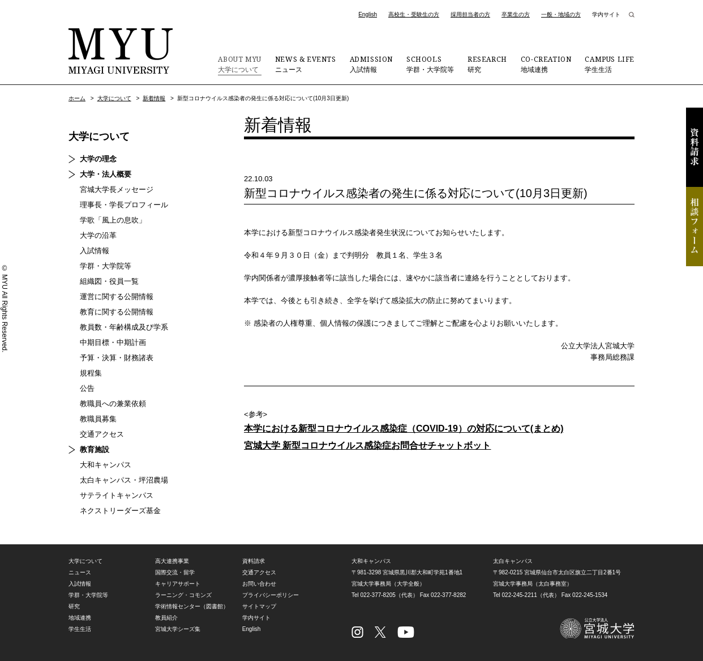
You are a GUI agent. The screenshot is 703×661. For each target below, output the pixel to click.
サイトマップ (259, 606)
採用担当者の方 (470, 14)
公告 (87, 388)
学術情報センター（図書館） (192, 606)
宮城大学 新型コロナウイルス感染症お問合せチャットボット (367, 445)
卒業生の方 (515, 14)
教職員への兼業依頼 (113, 403)
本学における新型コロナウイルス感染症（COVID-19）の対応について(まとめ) (403, 428)
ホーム (76, 98)
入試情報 (371, 64)
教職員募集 (98, 419)
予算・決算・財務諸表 (116, 357)
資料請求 (694, 147)
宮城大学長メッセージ (116, 189)
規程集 (91, 373)
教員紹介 (166, 618)
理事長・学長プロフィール (124, 205)
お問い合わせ (259, 584)
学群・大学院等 (430, 64)
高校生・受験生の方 (413, 14)
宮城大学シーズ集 (177, 629)
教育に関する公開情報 (116, 312)
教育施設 (94, 449)
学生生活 (610, 64)
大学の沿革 (98, 235)
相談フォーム (694, 226)
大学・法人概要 (105, 174)
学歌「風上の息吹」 (113, 220)
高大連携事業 (172, 561)
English (367, 14)
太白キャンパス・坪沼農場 (124, 480)
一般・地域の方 (561, 14)
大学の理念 (98, 159)
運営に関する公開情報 (116, 296)
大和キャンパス (105, 464)
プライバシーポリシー (270, 595)
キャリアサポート (177, 584)
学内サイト (606, 14)
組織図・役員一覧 (109, 281)
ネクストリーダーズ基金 (120, 510)
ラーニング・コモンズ (183, 595)
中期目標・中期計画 (113, 342)
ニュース (305, 64)
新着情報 (154, 98)
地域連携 (546, 64)
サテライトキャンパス (116, 495)
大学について (239, 64)
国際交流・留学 (175, 572)
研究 (487, 64)
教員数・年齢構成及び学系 (124, 327)
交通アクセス (102, 434)
